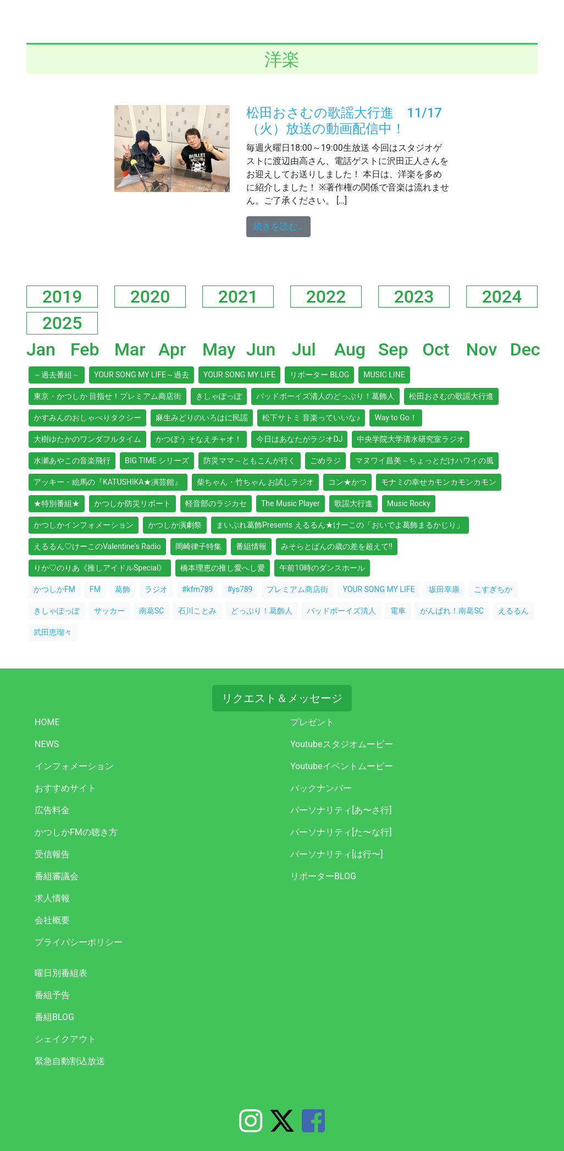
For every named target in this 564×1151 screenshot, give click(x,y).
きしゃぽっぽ (219, 396)
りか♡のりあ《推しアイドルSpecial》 (100, 567)
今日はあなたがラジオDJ (299, 439)
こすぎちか (493, 589)
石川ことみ (197, 610)
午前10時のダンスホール (322, 567)
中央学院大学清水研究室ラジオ (411, 439)
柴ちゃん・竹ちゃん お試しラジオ (255, 482)
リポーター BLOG (319, 374)
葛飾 (122, 589)
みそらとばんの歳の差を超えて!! (336, 546)
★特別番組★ (57, 503)
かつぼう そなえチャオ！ (199, 439)
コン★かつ (347, 482)
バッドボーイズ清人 (341, 610)
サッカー (109, 610)
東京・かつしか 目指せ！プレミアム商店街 (107, 396)
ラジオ (156, 589)
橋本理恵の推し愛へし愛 (222, 567)
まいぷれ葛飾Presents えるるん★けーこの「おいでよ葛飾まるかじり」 (340, 524)
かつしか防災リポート (132, 503)
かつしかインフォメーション (84, 524)
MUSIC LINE (384, 374)
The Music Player (290, 503)
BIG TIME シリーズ (157, 460)
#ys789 (239, 589)
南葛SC (151, 610)
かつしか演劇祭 (175, 524)
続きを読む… (282, 226)
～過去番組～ (57, 374)
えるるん (513, 610)
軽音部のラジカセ (216, 503)
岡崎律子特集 (198, 546)
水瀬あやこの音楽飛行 (72, 460)
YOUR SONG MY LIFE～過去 (141, 374)
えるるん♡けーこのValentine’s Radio (97, 546)
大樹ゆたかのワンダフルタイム (87, 439)
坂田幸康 (444, 589)
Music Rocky (408, 503)
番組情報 (251, 546)
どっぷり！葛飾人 (261, 610)
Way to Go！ (395, 417)
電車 (398, 610)
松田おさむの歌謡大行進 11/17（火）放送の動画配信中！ (344, 120)
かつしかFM (54, 589)
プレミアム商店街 (297, 589)
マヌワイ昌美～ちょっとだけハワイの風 (424, 460)
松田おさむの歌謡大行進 (451, 396)
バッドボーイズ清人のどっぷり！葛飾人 (325, 396)
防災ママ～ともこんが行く (249, 460)
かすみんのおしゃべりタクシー (87, 417)
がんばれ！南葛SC (451, 610)
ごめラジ (325, 460)
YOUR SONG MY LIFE (239, 374)
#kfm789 (197, 589)
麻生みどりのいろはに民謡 (202, 417)
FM (95, 589)
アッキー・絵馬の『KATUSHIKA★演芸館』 (108, 482)
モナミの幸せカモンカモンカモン (438, 482)
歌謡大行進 (353, 503)
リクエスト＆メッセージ (282, 698)
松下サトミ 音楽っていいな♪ (311, 417)
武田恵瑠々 (53, 632)
